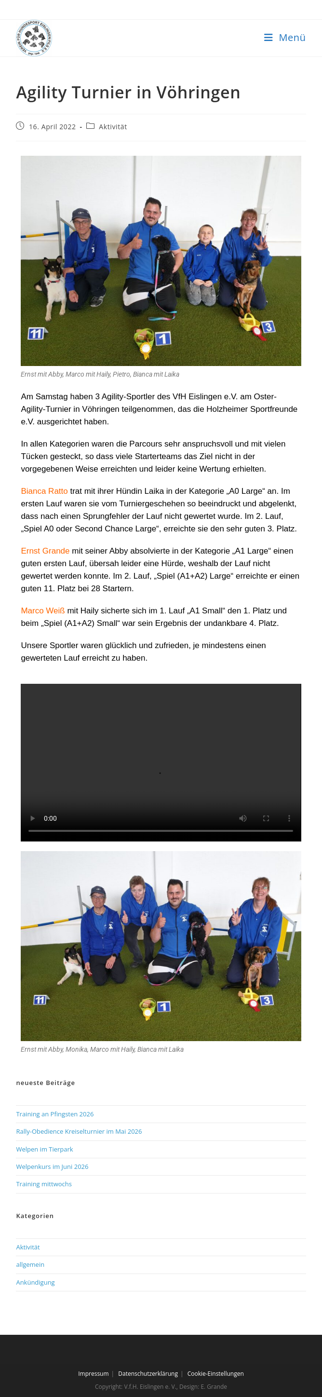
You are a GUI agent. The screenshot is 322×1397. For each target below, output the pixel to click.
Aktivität (113, 126)
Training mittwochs (44, 1184)
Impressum (93, 1374)
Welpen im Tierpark (44, 1149)
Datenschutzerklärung (148, 1374)
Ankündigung (35, 1282)
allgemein (30, 1264)
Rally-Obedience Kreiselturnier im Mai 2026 (79, 1131)
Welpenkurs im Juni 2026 (52, 1166)
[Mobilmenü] (285, 37)
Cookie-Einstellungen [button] (216, 1374)
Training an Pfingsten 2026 (55, 1114)
